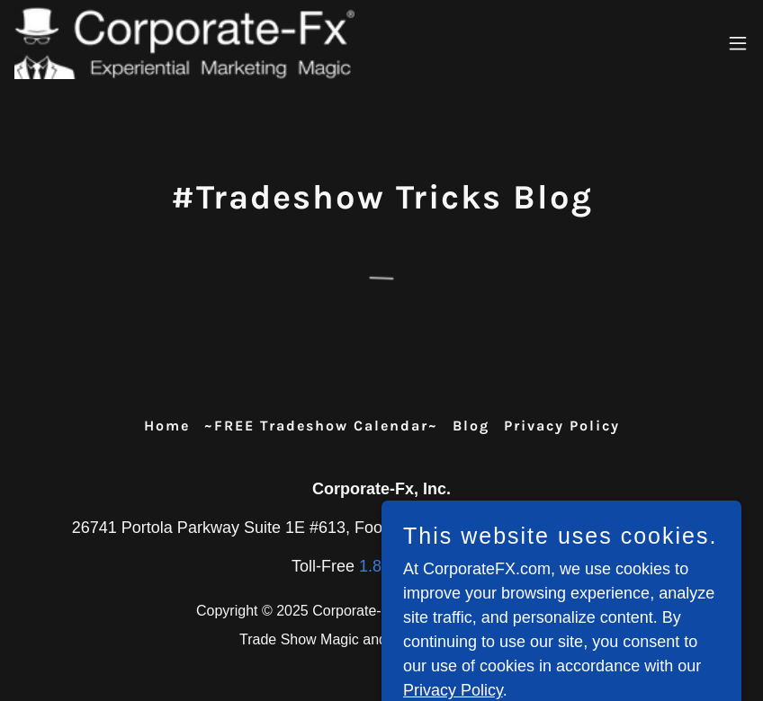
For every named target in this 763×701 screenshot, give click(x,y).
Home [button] (167, 425)
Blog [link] (471, 425)
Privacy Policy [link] (562, 425)
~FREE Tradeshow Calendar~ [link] (321, 425)
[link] (184, 43)
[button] (738, 43)
